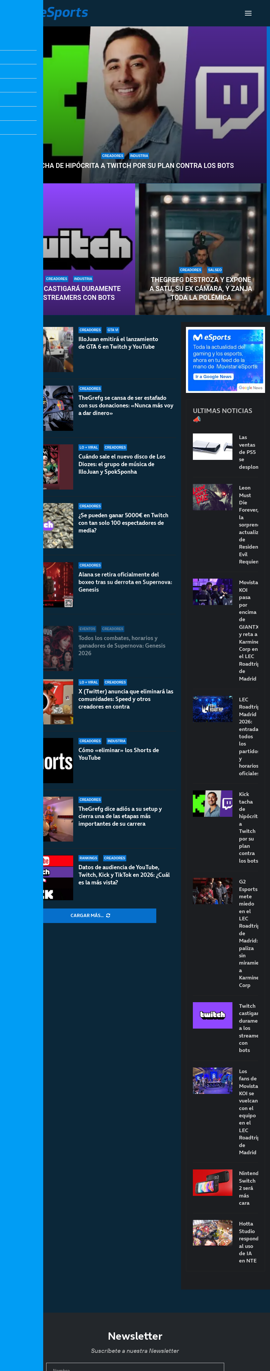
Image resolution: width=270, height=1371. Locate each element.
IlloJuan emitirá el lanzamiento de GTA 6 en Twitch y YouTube (118, 352)
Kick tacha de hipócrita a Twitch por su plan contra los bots (125, 166)
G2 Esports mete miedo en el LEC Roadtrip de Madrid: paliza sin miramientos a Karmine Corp (248, 933)
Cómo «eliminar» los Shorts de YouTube (118, 754)
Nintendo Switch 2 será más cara (248, 1187)
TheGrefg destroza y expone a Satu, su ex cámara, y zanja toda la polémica (201, 289)
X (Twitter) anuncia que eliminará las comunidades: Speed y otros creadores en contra (125, 699)
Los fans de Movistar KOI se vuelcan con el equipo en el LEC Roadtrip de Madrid (248, 1112)
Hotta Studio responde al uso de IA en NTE (248, 1242)
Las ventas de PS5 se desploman (248, 451)
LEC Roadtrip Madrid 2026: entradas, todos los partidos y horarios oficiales (248, 736)
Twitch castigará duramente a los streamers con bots (69, 293)
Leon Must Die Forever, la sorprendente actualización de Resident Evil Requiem (248, 524)
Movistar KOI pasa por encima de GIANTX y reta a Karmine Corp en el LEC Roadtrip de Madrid (248, 630)
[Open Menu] (248, 13)
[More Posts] (90, 916)
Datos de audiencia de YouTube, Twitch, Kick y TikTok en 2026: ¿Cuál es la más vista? (124, 874)
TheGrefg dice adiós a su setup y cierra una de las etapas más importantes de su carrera (120, 816)
